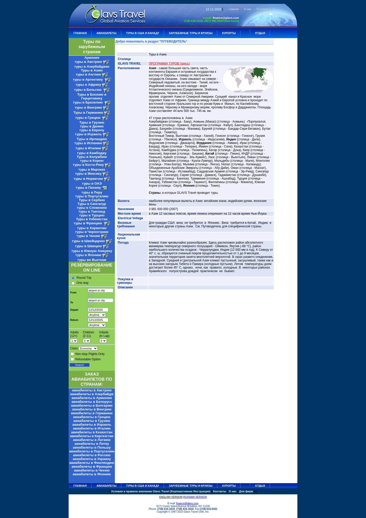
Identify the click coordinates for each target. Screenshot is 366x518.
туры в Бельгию (88, 90)
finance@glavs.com (226, 17)
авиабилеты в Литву (91, 444)
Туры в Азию (92, 70)
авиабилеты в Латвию (92, 440)
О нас (248, 9)
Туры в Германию (88, 112)
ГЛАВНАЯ (80, 33)
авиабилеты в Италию (92, 428)
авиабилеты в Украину (92, 459)
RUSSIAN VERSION (195, 497)
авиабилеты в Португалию (91, 451)
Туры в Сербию (92, 200)
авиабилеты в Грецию (92, 417)
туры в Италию (88, 148)
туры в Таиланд (92, 211)
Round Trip (84, 277)
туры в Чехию (88, 236)
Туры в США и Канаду (142, 33)
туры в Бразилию (88, 102)
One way (82, 283)
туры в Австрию (88, 62)
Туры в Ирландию (92, 139)
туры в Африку (88, 84)
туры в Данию (92, 126)
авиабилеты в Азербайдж (91, 394)
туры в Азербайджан (91, 66)
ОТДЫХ (260, 33)
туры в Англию (88, 74)
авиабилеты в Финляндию (91, 463)
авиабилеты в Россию (92, 455)
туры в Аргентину (88, 79)
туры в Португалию (91, 196)
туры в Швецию (88, 246)
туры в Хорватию (91, 228)
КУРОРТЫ (229, 33)
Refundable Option (88, 359)
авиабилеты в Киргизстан (92, 436)
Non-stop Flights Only (89, 354)
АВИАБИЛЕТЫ (106, 33)
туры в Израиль (88, 134)
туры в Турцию (91, 215)
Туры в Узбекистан (92, 219)
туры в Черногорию (92, 232)
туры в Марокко (91, 169)
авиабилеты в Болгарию (92, 405)
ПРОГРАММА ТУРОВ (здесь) (169, 63)
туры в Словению (92, 208)
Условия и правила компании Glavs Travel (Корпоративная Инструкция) (160, 491)
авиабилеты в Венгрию (92, 409)
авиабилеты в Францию (91, 466)
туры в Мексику (88, 173)
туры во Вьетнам (91, 260)
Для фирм (246, 491)
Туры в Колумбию (92, 157)
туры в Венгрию (88, 107)
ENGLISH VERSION (171, 497)
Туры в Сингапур (92, 204)
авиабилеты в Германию (92, 413)
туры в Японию (88, 255)
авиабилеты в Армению (92, 398)
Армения (91, 58)
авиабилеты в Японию (92, 474)
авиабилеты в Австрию (92, 390)
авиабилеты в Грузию (91, 421)
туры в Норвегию (88, 179)
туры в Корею (91, 160)
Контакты (263, 9)
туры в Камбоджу (91, 153)
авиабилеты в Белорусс (91, 402)
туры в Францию (88, 223)
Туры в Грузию (91, 122)
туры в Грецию (88, 118)
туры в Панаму (88, 187)
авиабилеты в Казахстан (92, 432)
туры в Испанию (88, 143)
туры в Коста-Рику (88, 165)
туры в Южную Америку (91, 251)
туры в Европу (91, 130)
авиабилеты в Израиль (91, 424)
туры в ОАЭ (92, 183)
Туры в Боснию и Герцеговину (91, 96)
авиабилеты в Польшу (92, 447)
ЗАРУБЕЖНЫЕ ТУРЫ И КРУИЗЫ (190, 33)
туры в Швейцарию (88, 241)
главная (234, 9)
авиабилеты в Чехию (92, 470)
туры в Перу (91, 192)
